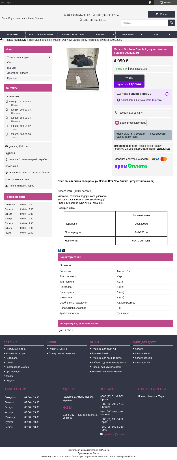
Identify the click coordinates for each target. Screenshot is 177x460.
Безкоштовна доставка (133, 122)
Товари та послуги (15, 39)
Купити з (129, 84)
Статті (10, 62)
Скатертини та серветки (62, 353)
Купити (129, 77)
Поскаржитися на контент (94, 456)
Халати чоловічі (143, 358)
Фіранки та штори (72, 34)
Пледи (9, 362)
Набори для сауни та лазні (106, 367)
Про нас (12, 78)
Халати (100, 34)
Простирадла (13, 371)
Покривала (12, 358)
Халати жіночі (142, 353)
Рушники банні (100, 353)
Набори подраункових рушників (109, 362)
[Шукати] (171, 23)
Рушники (128, 34)
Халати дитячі (142, 362)
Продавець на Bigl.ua (88, 453)
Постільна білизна (41, 34)
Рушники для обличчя (104, 348)
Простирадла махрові (17, 367)
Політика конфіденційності (122, 456)
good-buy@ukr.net (18, 146)
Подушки (10, 380)
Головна (12, 34)
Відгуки (11, 67)
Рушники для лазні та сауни (107, 358)
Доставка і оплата (17, 72)
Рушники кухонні (58, 348)
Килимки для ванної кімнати (107, 371)
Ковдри (10, 376)
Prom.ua (105, 450)
